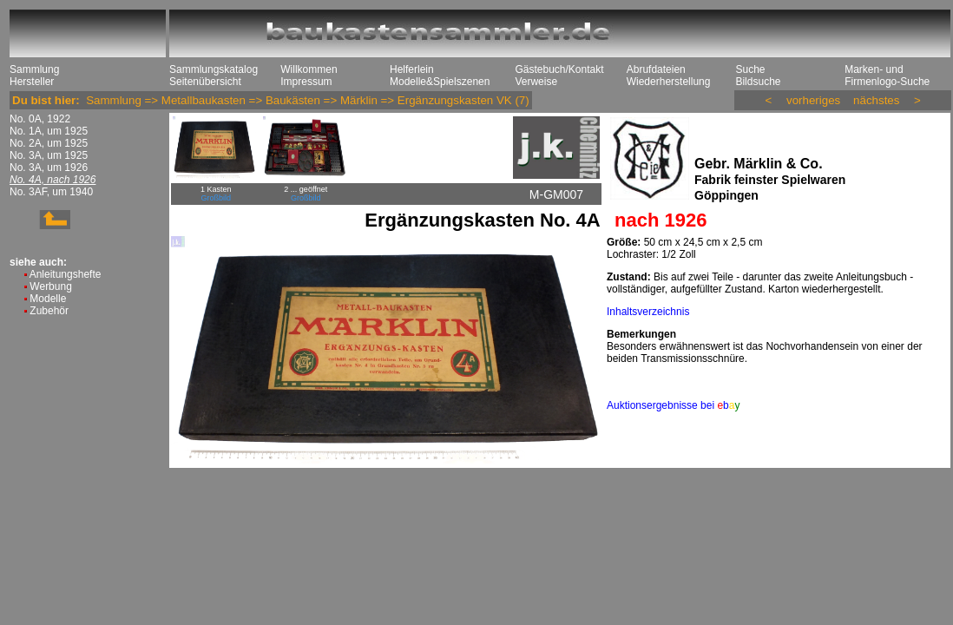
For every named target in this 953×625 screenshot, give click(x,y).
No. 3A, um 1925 (49, 155)
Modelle (48, 299)
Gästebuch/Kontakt (559, 69)
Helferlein (412, 69)
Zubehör (49, 311)
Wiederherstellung (669, 82)
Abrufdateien (656, 69)
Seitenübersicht (205, 82)
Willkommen (308, 69)
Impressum (306, 82)
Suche (750, 69)
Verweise (536, 82)
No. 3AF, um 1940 (51, 192)
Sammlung (34, 69)
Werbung (50, 286)
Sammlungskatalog (213, 69)
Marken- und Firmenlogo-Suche (887, 75)
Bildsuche (757, 82)
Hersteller (32, 82)
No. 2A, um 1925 (49, 143)
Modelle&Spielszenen (440, 82)
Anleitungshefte (66, 274)
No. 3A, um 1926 (49, 167)
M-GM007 (556, 194)
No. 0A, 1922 (40, 119)
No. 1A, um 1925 (49, 131)
